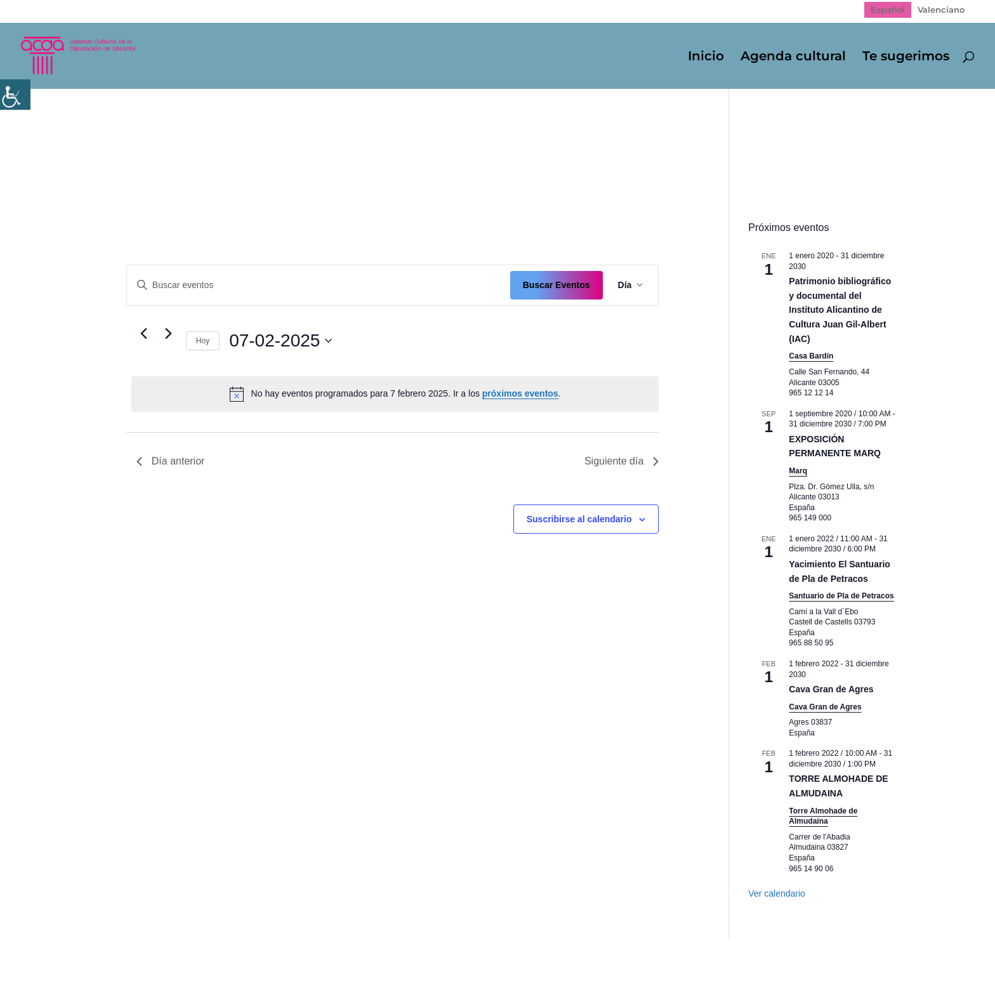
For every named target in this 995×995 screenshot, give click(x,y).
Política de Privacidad (215, 957)
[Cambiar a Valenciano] (941, 10)
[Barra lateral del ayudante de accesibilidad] (15, 94)
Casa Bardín (811, 356)
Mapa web (124, 957)
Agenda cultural (793, 57)
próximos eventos (520, 393)
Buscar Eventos (556, 285)
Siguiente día (621, 461)
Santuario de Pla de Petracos (841, 595)
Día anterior (170, 461)
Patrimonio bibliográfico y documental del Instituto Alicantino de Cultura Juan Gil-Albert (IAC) (840, 310)
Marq (798, 470)
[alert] (395, 394)
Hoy (202, 340)
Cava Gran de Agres (831, 689)
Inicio (706, 57)
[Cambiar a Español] (887, 10)
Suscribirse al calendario (579, 519)
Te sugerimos (905, 57)
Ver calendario (776, 893)
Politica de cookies (325, 957)
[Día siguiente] (168, 333)
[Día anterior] (144, 333)
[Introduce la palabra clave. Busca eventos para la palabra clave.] (318, 285)
